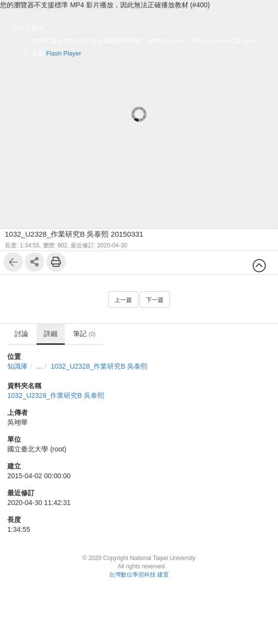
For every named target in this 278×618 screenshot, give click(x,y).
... (39, 366)
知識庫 (17, 366)
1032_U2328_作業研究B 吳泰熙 (99, 366)
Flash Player (63, 53)
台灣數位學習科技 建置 (139, 574)
